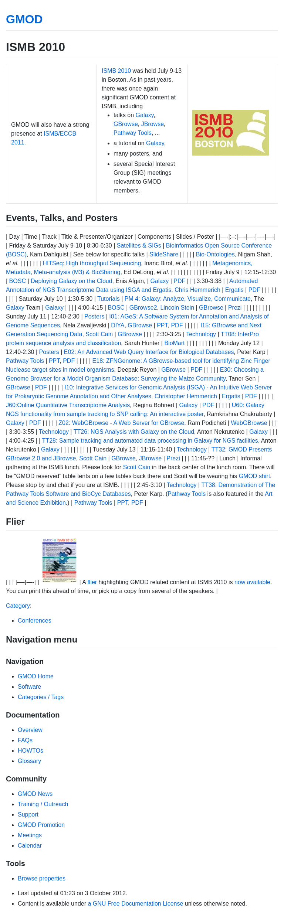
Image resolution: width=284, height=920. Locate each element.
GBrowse (126, 124)
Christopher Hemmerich (186, 396)
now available (252, 582)
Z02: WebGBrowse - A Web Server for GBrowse (121, 423)
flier (92, 582)
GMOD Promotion (41, 825)
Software (29, 687)
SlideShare (163, 254)
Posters (94, 316)
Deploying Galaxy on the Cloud (71, 281)
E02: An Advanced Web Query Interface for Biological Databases (149, 352)
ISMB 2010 (116, 71)
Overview (30, 730)
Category (18, 606)
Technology (201, 334)
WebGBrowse (249, 423)
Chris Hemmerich (197, 290)
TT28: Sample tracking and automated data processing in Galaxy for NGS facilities (150, 440)
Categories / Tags (41, 697)
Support (28, 814)
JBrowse (152, 124)
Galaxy (145, 115)
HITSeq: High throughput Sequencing (92, 263)
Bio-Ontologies (215, 254)
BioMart (174, 343)
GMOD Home (36, 676)
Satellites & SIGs (139, 245)
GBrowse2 (143, 307)
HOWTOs (30, 750)
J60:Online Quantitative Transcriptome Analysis (68, 405)
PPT (162, 325)
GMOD (24, 19)
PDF (179, 281)
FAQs (25, 740)
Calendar (30, 845)
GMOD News (35, 794)
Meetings (30, 835)
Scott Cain (99, 334)
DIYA (117, 325)
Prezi (234, 307)
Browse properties (41, 878)
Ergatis (234, 290)
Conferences (34, 620)
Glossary (29, 761)
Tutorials (108, 299)
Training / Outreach (43, 804)
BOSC (17, 281)
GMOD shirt (254, 476)
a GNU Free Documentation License (135, 903)
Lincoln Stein (177, 307)
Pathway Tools (133, 133)
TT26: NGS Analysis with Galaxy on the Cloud (134, 432)
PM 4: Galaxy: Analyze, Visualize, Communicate (188, 299)
